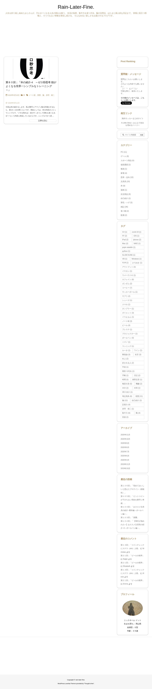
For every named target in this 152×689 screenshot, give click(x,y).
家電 (124, 173)
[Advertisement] (71, 36)
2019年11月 (125, 464)
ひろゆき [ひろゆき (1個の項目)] (137, 263)
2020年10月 (125, 439)
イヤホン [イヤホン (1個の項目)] (127, 271)
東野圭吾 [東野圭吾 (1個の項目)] (137, 380)
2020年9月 (125, 443)
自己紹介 (126, 198)
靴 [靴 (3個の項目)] (138, 413)
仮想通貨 (126, 165)
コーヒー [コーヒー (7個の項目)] (127, 288)
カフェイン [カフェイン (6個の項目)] (128, 279)
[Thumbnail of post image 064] (31, 69)
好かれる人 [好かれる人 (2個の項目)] (128, 363)
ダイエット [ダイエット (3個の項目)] (128, 313)
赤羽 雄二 (50, 95)
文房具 (125, 181)
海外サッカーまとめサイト (132, 118)
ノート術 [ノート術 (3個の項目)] (127, 321)
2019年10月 (125, 468)
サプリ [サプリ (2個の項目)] (126, 296)
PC (124, 152)
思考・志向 (127, 177)
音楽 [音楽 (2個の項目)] (125, 417)
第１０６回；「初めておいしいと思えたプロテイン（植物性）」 (132, 489)
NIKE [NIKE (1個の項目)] (137, 243)
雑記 (124, 207)
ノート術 (32, 95)
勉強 (124, 169)
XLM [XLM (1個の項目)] (125, 263)
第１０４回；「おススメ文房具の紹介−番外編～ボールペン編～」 (132, 510)
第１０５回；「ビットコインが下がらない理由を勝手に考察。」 (132, 499)
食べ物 (125, 211)
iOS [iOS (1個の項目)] (136, 236)
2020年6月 (125, 456)
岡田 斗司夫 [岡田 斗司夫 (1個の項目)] (128, 371)
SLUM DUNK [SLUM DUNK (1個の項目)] (128, 255)
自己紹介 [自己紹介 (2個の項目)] (137, 400)
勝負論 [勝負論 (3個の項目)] (126, 354)
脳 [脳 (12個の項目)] (125, 400)
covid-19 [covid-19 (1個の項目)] (136, 232)
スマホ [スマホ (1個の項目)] (126, 304)
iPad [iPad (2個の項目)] (125, 240)
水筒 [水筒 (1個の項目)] (137, 388)
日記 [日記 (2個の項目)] (137, 375)
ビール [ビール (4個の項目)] (126, 325)
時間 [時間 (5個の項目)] (125, 380)
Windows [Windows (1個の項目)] (136, 259)
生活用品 (126, 194)
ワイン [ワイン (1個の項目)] (138, 350)
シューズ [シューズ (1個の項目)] (127, 300)
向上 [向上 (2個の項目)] (125, 359)
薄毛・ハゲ (126, 203)
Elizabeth (126, 566)
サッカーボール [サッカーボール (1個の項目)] (129, 292)
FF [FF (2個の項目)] (124, 236)
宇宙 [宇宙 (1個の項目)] (125, 367)
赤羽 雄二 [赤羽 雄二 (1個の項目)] (128, 409)
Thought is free (88, 683)
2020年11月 (125, 435)
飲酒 (124, 215)
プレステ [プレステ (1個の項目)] (127, 329)
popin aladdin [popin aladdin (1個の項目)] (128, 247)
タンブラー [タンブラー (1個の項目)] (128, 309)
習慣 (39, 95)
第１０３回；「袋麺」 (130, 517)
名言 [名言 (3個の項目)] (138, 354)
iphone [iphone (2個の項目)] (137, 240)
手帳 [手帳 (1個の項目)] (125, 375)
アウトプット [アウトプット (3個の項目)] (129, 267)
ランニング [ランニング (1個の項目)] (128, 346)
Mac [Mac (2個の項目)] (125, 243)
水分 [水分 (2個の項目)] (125, 388)
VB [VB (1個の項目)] (124, 259)
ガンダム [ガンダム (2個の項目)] (127, 284)
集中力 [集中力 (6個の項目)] (126, 413)
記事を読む (42, 121)
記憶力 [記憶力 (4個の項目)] (126, 405)
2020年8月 (125, 447)
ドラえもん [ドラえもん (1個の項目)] (128, 317)
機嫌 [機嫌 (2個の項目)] (139, 384)
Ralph (125, 559)
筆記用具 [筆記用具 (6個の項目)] (127, 396)
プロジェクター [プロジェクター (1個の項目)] (129, 334)
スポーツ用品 (127, 160)
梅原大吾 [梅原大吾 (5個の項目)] (127, 384)
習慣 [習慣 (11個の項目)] (139, 396)
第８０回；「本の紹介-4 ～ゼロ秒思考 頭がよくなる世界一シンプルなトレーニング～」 (31, 86)
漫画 (124, 190)
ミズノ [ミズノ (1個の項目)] (126, 342)
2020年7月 (125, 452)
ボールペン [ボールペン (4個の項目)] (128, 338)
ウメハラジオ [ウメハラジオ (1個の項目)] (129, 275)
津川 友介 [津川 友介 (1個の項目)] (127, 392)
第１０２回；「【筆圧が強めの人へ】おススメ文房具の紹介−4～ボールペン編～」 (132, 524)
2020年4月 (125, 460)
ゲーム (125, 156)
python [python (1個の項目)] (126, 251)
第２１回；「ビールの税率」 (132, 556)
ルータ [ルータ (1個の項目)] (126, 350)
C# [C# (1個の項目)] (124, 232)
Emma (125, 584)
